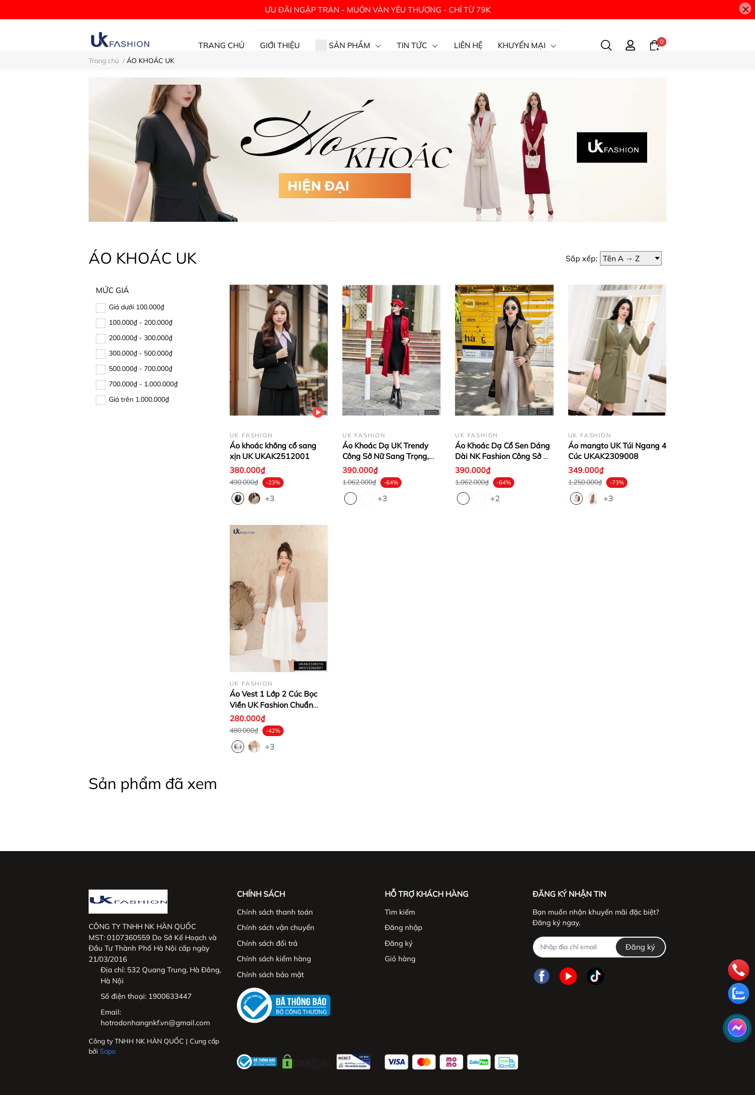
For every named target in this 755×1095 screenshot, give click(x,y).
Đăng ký (399, 943)
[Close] (745, 8)
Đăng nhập (403, 927)
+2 (496, 498)
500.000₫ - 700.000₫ (140, 368)
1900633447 (170, 996)
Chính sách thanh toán (275, 912)
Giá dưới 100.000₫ (136, 307)
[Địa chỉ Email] (599, 947)
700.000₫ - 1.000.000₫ (143, 384)
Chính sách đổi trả (267, 943)
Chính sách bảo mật (270, 974)
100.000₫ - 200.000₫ (140, 322)
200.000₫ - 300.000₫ (140, 337)
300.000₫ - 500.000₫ (140, 353)
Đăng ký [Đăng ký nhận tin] (640, 947)
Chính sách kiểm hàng (274, 958)
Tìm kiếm (400, 912)
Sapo (108, 1051)
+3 (270, 498)
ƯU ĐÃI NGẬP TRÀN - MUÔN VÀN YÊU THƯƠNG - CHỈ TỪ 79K (378, 9)
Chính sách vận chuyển (275, 927)
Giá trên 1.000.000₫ (139, 399)
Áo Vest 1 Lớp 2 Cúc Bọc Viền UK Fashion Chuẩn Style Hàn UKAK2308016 (276, 704)
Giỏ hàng (400, 958)
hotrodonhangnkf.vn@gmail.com (155, 1022)
